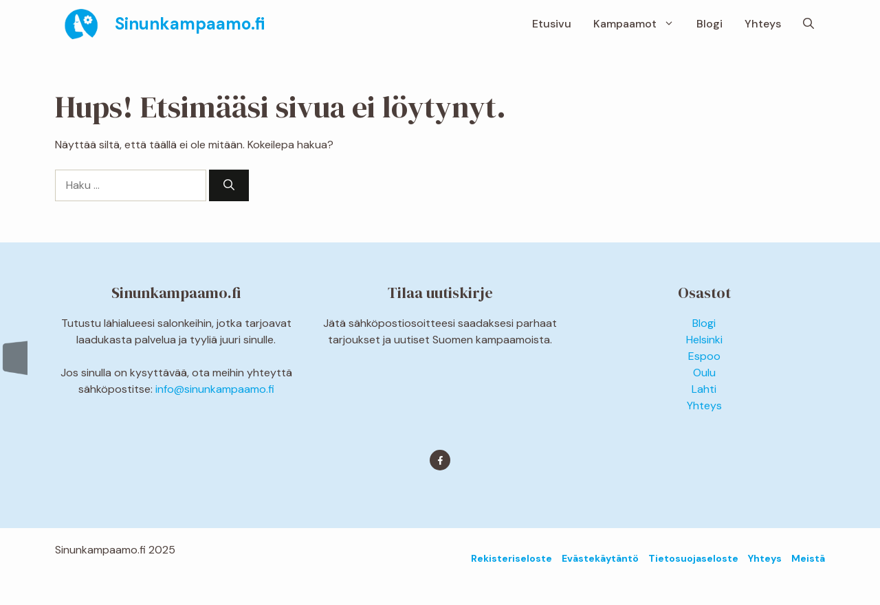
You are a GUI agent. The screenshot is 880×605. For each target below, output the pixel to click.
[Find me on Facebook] (440, 460)
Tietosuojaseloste (693, 558)
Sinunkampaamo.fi (190, 23)
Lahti (704, 389)
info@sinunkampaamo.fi (214, 389)
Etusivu (551, 23)
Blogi (709, 23)
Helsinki (704, 339)
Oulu (704, 372)
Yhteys (763, 23)
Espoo (704, 356)
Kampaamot (639, 24)
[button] (808, 24)
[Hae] (229, 185)
